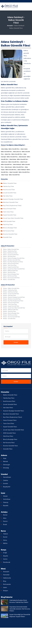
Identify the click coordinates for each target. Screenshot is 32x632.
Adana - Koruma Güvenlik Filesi (11, 277)
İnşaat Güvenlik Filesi (9, 215)
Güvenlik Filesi (7, 237)
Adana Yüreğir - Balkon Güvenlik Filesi (10, 174)
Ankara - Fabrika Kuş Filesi (10, 290)
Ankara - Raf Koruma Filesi (10, 315)
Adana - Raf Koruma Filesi (10, 276)
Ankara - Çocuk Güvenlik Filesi (11, 293)
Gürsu (5, 540)
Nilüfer (5, 543)
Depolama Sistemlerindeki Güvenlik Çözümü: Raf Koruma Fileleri (19, 609)
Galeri (5, 587)
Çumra (5, 559)
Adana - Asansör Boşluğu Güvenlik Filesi (13, 258)
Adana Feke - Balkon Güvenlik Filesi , (14, 154)
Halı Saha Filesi (7, 196)
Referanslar (7, 584)
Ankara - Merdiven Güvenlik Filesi (12, 299)
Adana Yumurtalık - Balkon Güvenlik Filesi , (19, 172)
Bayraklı (5, 505)
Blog (4, 581)
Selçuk (5, 496)
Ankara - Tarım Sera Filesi (10, 304)
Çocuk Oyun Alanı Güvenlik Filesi (13, 218)
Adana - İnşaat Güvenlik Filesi (11, 267)
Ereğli (5, 553)
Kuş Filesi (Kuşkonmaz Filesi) (12, 205)
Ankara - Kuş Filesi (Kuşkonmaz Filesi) (13, 300)
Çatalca (5, 480)
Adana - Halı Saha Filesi (9, 256)
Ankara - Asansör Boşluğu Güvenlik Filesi (14, 297)
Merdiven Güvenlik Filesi (10, 202)
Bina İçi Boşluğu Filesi (10, 228)
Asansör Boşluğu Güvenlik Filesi (13, 199)
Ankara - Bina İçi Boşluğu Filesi (11, 313)
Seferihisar (6, 499)
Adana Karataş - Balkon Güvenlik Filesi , (18, 159)
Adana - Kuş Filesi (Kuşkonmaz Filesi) (13, 261)
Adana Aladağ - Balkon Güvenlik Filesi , (10, 149)
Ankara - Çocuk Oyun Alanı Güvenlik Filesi (14, 308)
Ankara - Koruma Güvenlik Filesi (11, 316)
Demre (5, 521)
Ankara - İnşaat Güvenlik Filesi (11, 306)
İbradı (5, 524)
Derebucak (6, 562)
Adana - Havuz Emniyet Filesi (11, 263)
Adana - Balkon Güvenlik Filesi (11, 249)
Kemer (5, 515)
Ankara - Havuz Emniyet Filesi (11, 302)
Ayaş (4, 458)
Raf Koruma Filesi (8, 231)
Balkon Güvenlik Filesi (9, 183)
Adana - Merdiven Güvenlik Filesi (11, 260)
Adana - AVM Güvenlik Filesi (10, 270)
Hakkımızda (7, 578)
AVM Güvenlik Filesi (9, 221)
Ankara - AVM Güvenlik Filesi (10, 309)
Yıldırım (5, 534)
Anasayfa (10, 25)
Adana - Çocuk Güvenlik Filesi (11, 254)
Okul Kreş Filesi (8, 224)
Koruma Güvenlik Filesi (10, 234)
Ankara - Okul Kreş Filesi (9, 311)
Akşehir (5, 556)
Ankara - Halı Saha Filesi (9, 295)
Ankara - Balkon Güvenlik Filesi (11, 288)
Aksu (4, 518)
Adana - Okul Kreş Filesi (9, 272)
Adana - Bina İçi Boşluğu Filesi (11, 274)
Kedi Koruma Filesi (9, 189)
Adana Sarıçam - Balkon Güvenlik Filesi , (14, 167)
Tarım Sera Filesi (8, 212)
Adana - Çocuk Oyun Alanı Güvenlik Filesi (14, 269)
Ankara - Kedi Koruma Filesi (10, 292)
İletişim (5, 590)
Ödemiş (5, 502)
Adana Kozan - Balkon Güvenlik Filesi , (10, 162)
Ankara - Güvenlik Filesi (9, 318)
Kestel (5, 537)
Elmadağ (6, 468)
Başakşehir (6, 487)
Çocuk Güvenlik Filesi (9, 193)
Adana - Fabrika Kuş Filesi (10, 251)
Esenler (5, 483)
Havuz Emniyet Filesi (9, 208)
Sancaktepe (7, 477)
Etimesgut (6, 464)
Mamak (5, 461)
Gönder (16, 342)
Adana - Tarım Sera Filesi (9, 265)
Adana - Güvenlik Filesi (9, 279)
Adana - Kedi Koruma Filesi (10, 253)
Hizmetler (6, 575)
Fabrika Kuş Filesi (8, 186)
